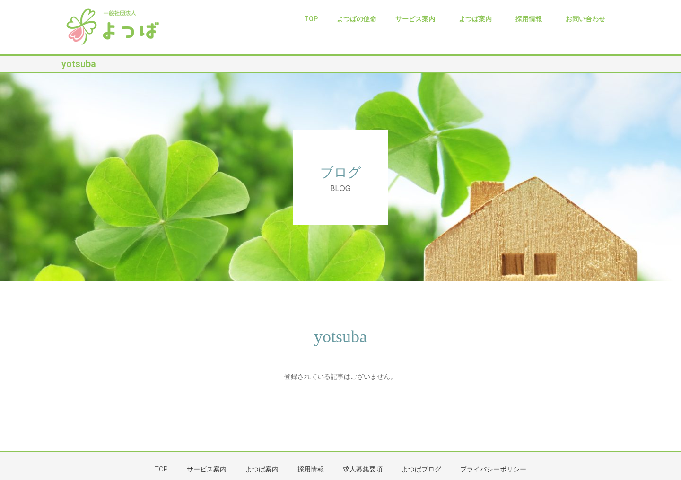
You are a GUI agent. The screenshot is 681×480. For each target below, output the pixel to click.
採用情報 (531, 19)
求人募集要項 (363, 469)
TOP (311, 19)
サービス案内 (417, 19)
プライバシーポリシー (493, 469)
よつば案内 (478, 19)
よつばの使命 (356, 19)
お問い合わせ (585, 19)
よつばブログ (421, 469)
